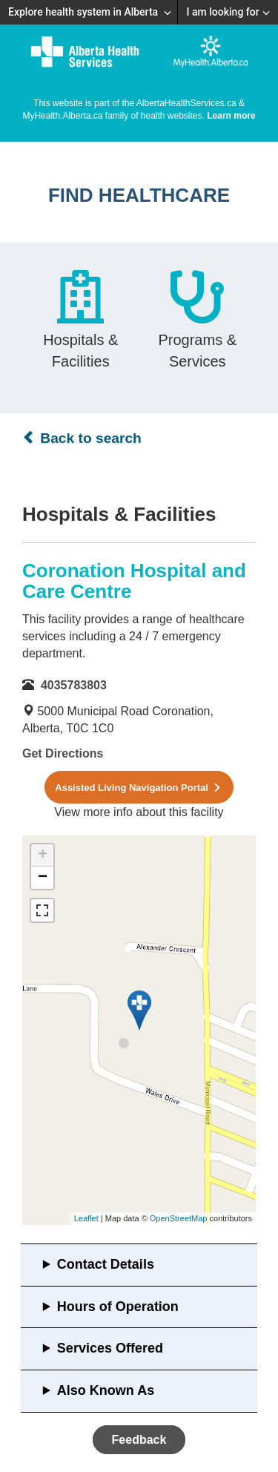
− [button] (42, 878)
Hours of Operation (118, 1306)
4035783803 (74, 685)
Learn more (231, 116)
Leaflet (86, 1218)
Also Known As (105, 1390)
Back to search (82, 438)
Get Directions (62, 753)
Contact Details (105, 1264)
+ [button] (42, 855)
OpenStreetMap (179, 1218)
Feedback (139, 1439)
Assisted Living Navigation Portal (138, 787)
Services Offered (110, 1348)
